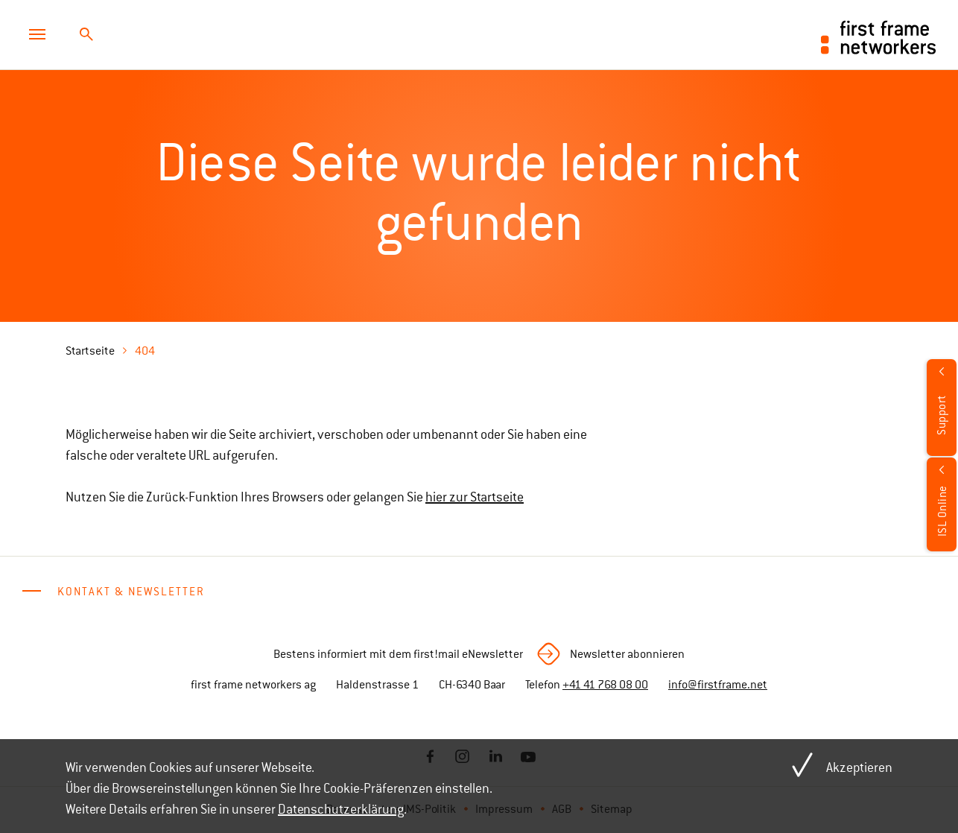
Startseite (90, 350)
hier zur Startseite (474, 497)
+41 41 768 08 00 (605, 684)
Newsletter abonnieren (627, 654)
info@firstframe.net (717, 684)
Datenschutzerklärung (341, 809)
